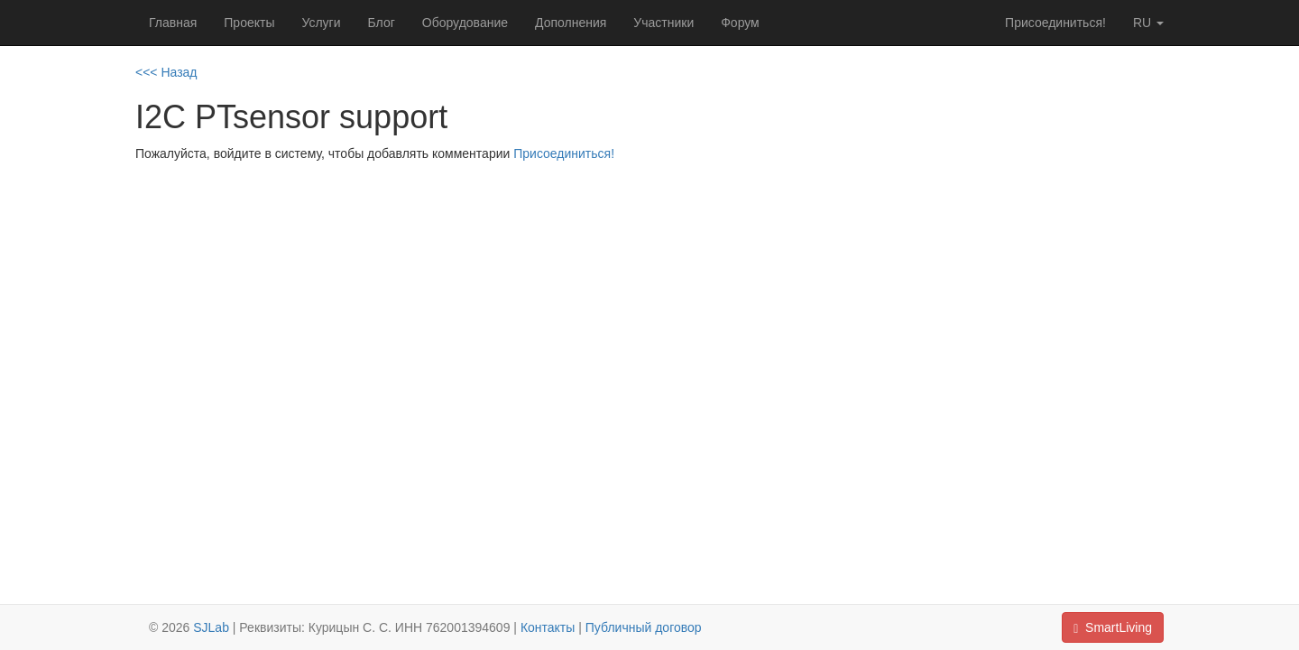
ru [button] (1148, 22)
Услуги (320, 22)
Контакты (548, 627)
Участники (663, 22)
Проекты (249, 22)
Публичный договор (643, 627)
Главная (173, 22)
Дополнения (570, 22)
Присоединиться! (1055, 22)
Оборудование (465, 22)
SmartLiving (1112, 628)
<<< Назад (166, 72)
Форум (740, 22)
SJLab (211, 627)
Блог (381, 22)
